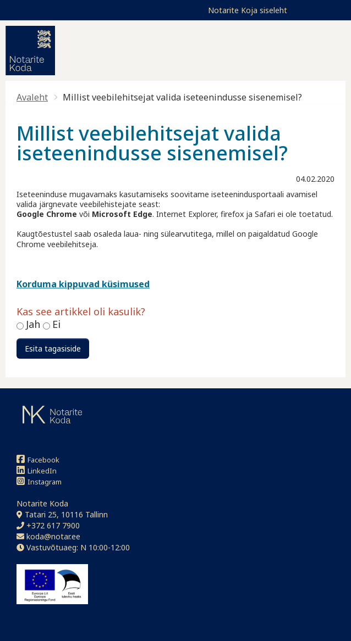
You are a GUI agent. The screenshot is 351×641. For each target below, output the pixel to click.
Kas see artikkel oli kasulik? (81, 312)
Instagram (39, 481)
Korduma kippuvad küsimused (83, 284)
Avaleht (32, 97)
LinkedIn (37, 470)
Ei (56, 324)
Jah (34, 324)
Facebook (38, 459)
